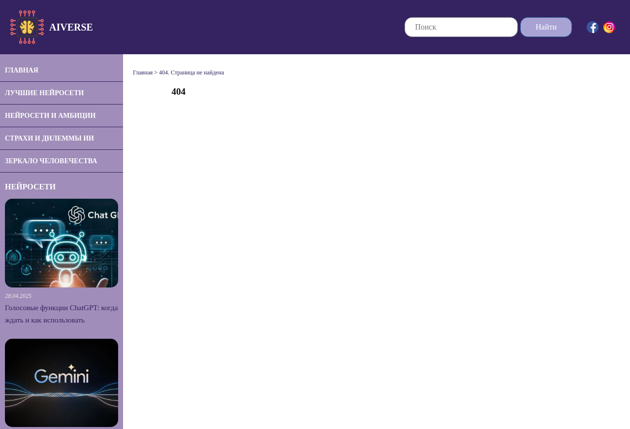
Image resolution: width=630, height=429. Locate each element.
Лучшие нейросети (44, 93)
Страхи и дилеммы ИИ (49, 138)
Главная (21, 70)
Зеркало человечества (51, 161)
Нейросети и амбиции (50, 115)
